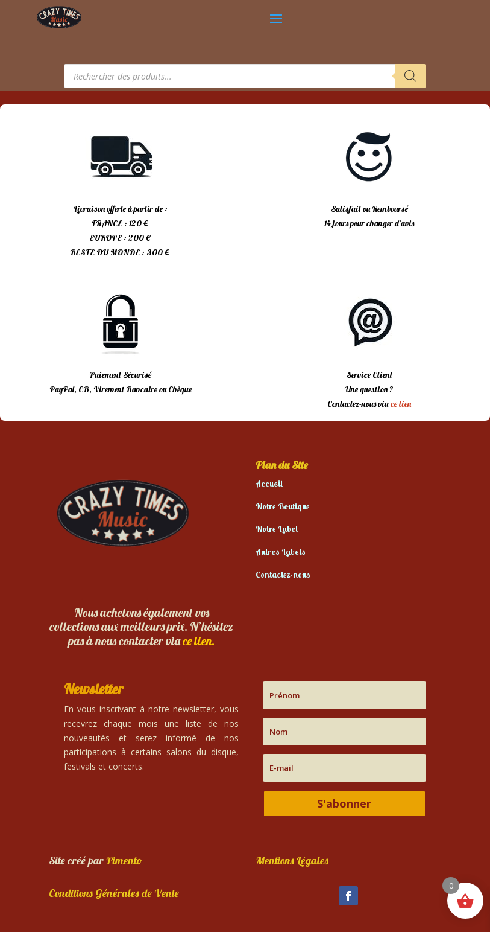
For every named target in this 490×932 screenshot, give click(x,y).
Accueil (269, 483)
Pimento (124, 860)
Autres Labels (281, 551)
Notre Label (277, 528)
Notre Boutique (283, 506)
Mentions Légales (292, 860)
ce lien (401, 403)
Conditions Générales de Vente (114, 893)
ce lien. (199, 640)
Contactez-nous (283, 574)
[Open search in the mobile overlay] (245, 76)
